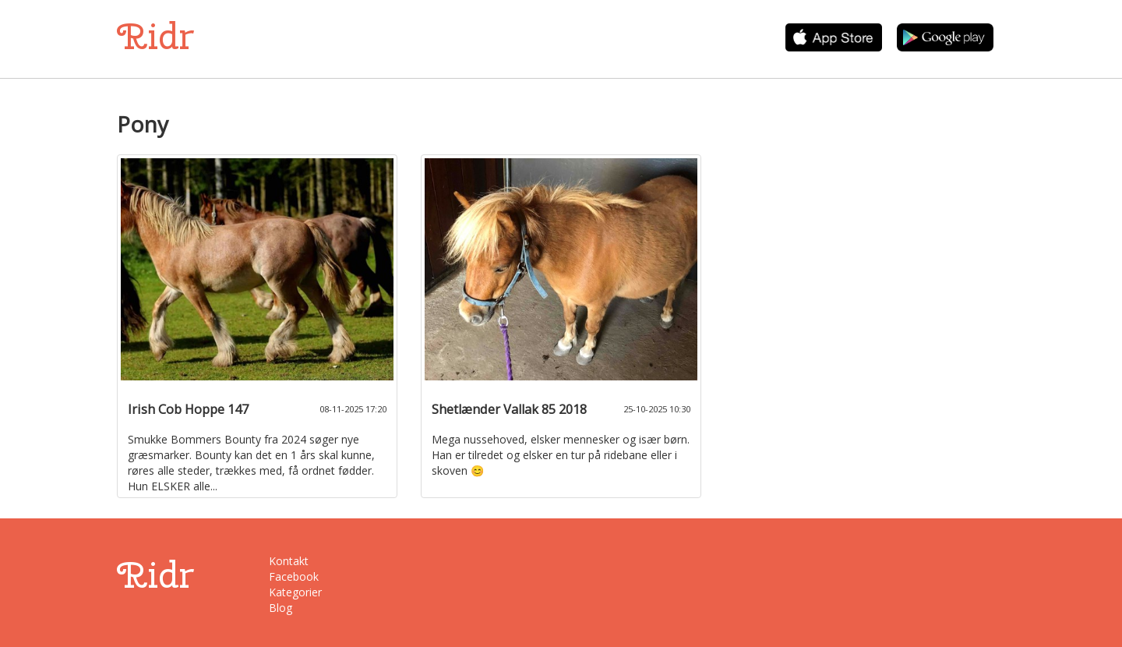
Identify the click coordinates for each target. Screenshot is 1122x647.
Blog (280, 607)
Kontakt (289, 560)
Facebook (294, 576)
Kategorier (295, 592)
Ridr (155, 36)
